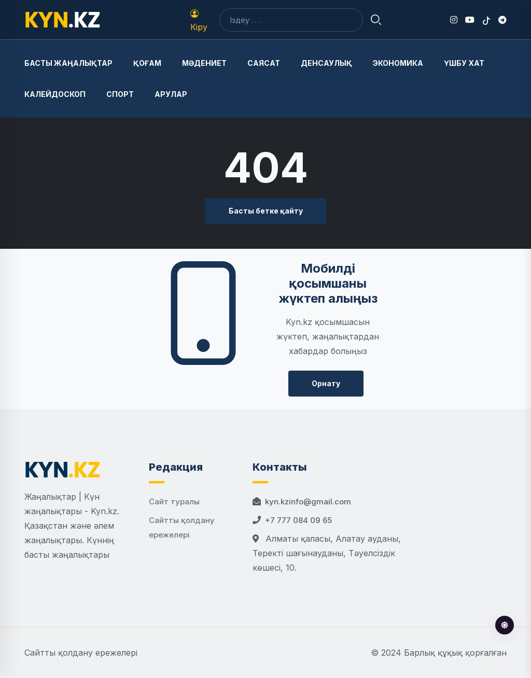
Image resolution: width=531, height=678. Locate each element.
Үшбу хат (464, 63)
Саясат (263, 63)
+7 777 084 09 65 (298, 520)
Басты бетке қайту (266, 210)
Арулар (171, 94)
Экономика (398, 63)
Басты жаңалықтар (68, 63)
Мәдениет (204, 63)
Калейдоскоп (55, 94)
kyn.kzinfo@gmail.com (308, 501)
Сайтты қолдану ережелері (80, 652)
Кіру (198, 20)
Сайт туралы (174, 501)
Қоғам (147, 63)
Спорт (120, 94)
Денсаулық (326, 63)
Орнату (326, 383)
